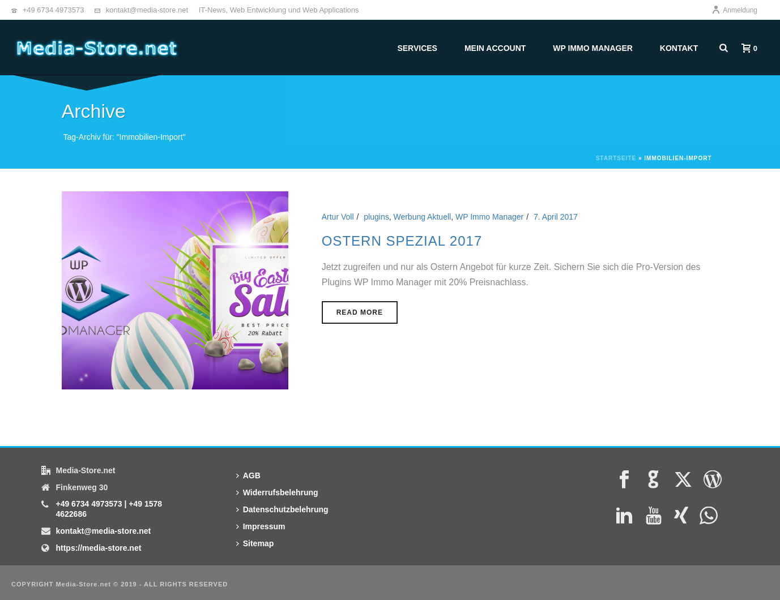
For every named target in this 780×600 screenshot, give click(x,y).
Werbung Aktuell (422, 216)
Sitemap (255, 543)
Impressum (260, 526)
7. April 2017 (556, 216)
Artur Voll (338, 216)
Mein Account (495, 48)
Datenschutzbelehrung (282, 509)
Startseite (616, 158)
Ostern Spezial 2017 (402, 240)
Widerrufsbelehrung (277, 492)
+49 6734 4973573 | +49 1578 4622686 (109, 508)
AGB (248, 475)
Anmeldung (734, 10)
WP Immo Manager (593, 48)
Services (417, 48)
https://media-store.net (98, 547)
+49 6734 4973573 (53, 10)
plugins (376, 216)
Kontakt (679, 48)
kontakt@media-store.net (147, 10)
